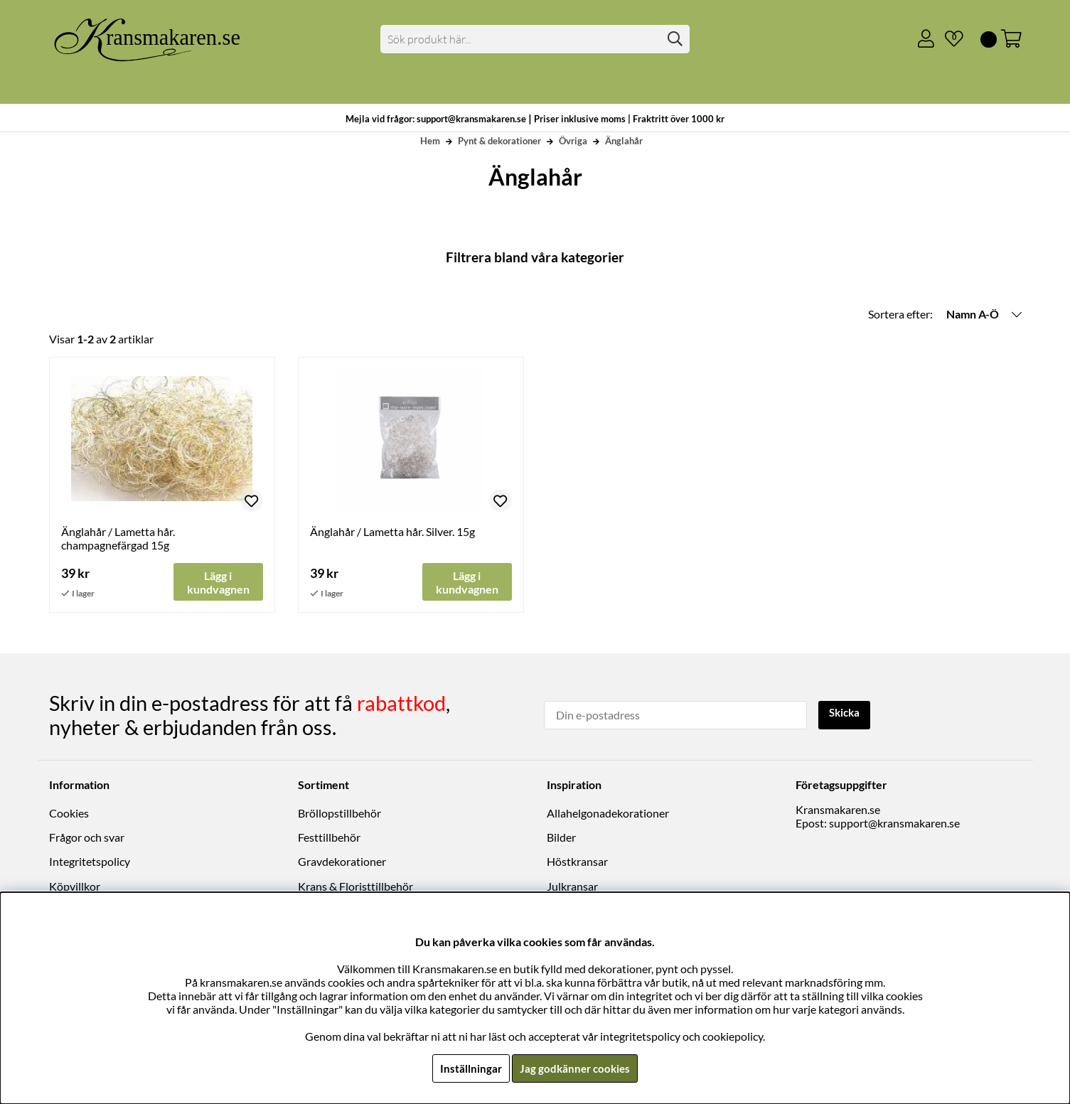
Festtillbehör (329, 838)
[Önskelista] (948, 39)
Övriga (573, 140)
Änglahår (624, 140)
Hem (430, 140)
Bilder (561, 838)
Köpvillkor (74, 886)
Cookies (69, 813)
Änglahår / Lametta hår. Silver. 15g (392, 531)
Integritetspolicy (89, 862)
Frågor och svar (86, 838)
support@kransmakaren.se (894, 823)
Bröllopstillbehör (339, 813)
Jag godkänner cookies (575, 1068)
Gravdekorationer (342, 862)
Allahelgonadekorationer (608, 813)
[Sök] (535, 39)
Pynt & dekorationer (499, 140)
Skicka (846, 713)
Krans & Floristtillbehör (355, 886)
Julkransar (572, 886)
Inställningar (469, 1068)
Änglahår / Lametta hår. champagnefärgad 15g (118, 538)
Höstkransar (577, 862)
